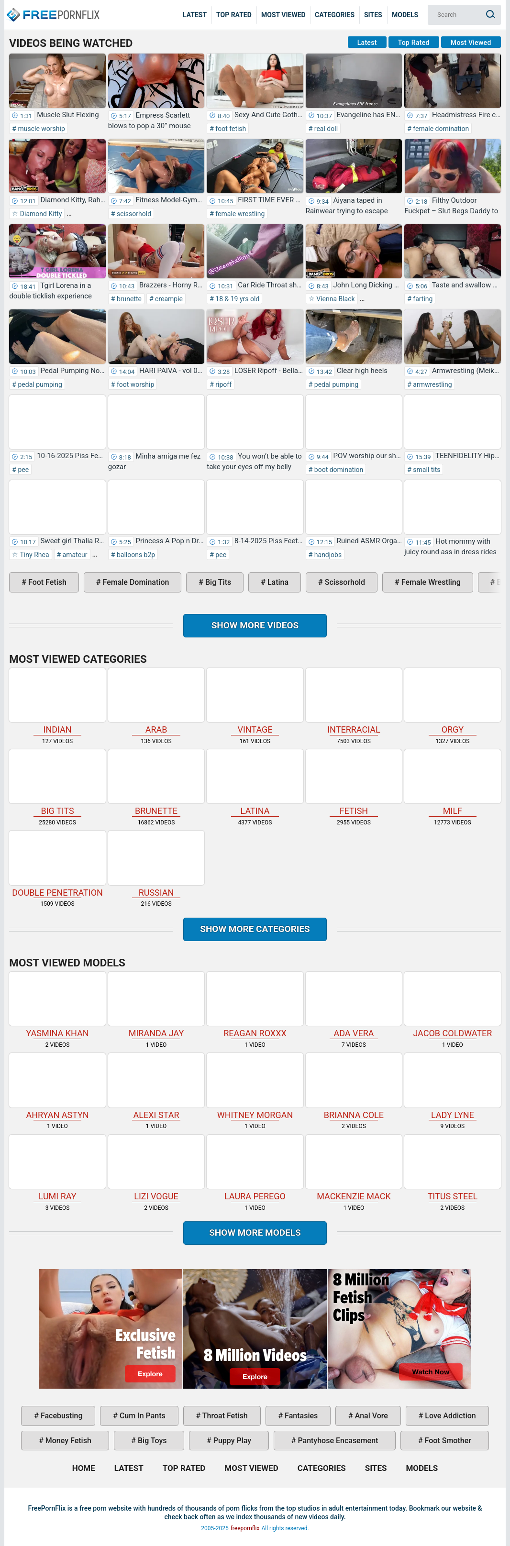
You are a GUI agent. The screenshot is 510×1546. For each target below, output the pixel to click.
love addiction (449, 1415)
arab (156, 701)
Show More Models (255, 1232)
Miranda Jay (156, 1005)
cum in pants (142, 1415)
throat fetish (223, 1415)
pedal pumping (39, 384)
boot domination (337, 469)
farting (422, 299)
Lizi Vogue (156, 1168)
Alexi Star (156, 1086)
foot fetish (230, 128)
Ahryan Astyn (57, 1086)
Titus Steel (452, 1168)
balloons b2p (135, 555)
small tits (426, 469)
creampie (168, 299)
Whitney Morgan (255, 1086)
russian (156, 864)
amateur (74, 555)
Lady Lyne (452, 1086)
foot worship (134, 384)
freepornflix (245, 1528)
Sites (373, 15)
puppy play (231, 1440)
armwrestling (431, 384)
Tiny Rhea (33, 555)
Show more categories (255, 928)
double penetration (57, 864)
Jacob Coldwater (452, 1005)
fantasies (300, 1415)
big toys (151, 1440)
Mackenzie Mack (354, 1168)
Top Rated (234, 15)
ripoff (223, 384)
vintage (255, 701)
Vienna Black (335, 299)
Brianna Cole (354, 1086)
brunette (128, 299)
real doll (325, 128)
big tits (217, 582)
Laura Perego (255, 1168)
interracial (354, 701)
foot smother (447, 1440)
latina (277, 582)
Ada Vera (354, 1005)
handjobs (327, 555)
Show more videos (255, 625)
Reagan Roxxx (255, 1005)
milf (452, 782)
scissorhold (133, 214)
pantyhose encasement (337, 1440)
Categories (335, 15)
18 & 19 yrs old (236, 299)
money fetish (67, 1440)
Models (405, 15)
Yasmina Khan (57, 1005)
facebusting (61, 1415)
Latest (195, 15)
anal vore (370, 1415)
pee (22, 469)
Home (52, 7)
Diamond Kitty (40, 214)
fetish (354, 782)
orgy (452, 701)
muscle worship (40, 128)
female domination (440, 128)
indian (57, 701)
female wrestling (239, 214)
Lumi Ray (57, 1168)
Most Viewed (283, 15)
